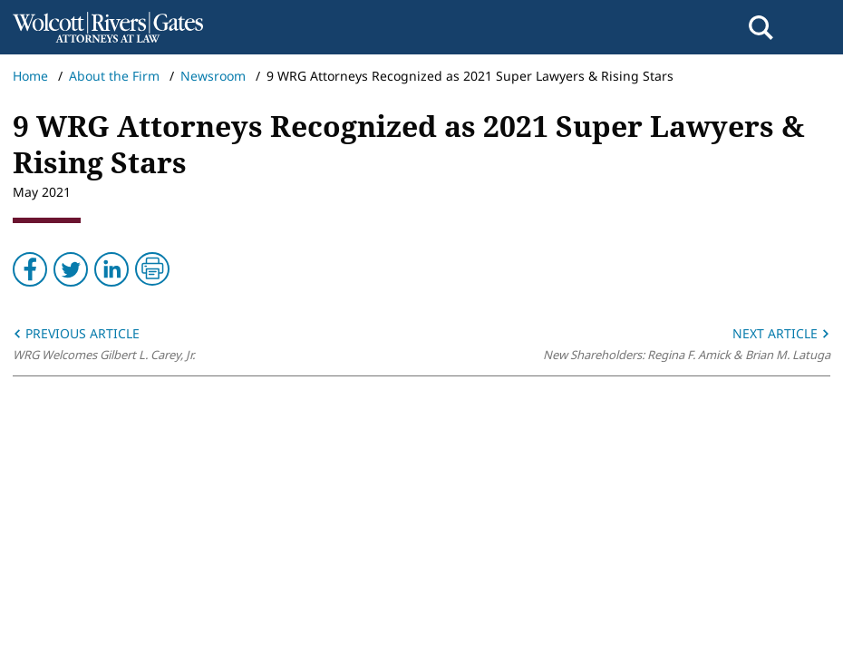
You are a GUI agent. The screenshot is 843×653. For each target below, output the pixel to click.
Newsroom (213, 75)
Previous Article (76, 333)
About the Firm (114, 75)
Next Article (781, 333)
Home (30, 75)
